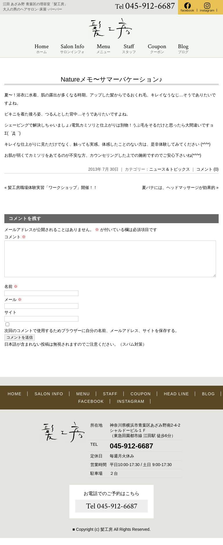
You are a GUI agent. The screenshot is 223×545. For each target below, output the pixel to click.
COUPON (141, 400)
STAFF (110, 400)
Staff (129, 49)
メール (13, 306)
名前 (11, 293)
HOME (15, 400)
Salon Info (72, 49)
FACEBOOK (91, 408)
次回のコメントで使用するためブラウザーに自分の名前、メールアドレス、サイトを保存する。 (91, 337)
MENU (83, 400)
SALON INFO (49, 400)
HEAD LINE (176, 400)
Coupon (157, 49)
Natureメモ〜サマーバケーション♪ (111, 79)
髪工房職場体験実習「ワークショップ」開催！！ (52, 187)
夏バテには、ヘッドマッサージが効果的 (178, 187)
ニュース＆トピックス (169, 169)
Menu (103, 49)
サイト (10, 319)
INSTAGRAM (131, 408)
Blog (183, 49)
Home (41, 49)
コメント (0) (207, 169)
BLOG (208, 400)
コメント (15, 236)
